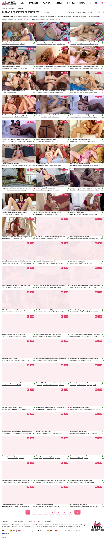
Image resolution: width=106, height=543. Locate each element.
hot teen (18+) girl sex (13, 506)
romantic (45, 458)
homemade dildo (16, 385)
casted (38, 190)
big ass (72, 68)
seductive (49, 409)
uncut (90, 360)
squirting (38, 68)
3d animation (9, 287)
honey (42, 141)
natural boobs (88, 44)
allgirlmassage (40, 506)
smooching (92, 238)
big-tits (87, 433)
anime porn (12, 311)
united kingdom (61, 44)
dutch (60, 482)
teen (8, 190)
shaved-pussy (6, 68)
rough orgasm (10, 141)
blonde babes (45, 482)
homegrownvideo (21, 165)
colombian (44, 44)
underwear (56, 214)
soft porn (83, 287)
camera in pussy (91, 482)
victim (76, 263)
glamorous (73, 44)
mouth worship (6, 263)
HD (103, 12)
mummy (72, 482)
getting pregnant (21, 336)
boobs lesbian (19, 117)
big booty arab (88, 506)
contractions (5, 44)
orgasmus (73, 433)
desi (50, 360)
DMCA (30, 521)
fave (53, 141)
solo (75, 92)
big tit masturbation (92, 311)
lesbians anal (92, 287)
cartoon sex (5, 311)
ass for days (78, 68)
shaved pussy (11, 482)
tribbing (51, 506)
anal (61, 92)
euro (37, 311)
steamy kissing (6, 433)
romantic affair (27, 433)
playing (4, 92)
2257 (38, 521)
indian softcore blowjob (9, 19)
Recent (78, 12)
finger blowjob (50, 190)
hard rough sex (91, 409)
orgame (51, 165)
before (4, 117)
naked (54, 409)
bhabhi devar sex (50, 263)
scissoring (78, 214)
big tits (82, 238)
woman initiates (27, 263)
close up (85, 360)
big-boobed (43, 287)
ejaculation (44, 117)
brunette (28, 165)
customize (89, 263)
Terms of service (18, 521)
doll (91, 68)
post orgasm (15, 214)
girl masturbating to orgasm (53, 336)
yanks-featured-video (91, 92)
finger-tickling (85, 214)
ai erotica (18, 311)
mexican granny (51, 44)
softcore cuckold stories (21, 16)
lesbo (71, 92)
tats (55, 506)
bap (97, 238)
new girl (10, 409)
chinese (28, 409)
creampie (41, 238)
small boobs (95, 68)
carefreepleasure (57, 433)
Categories (11, 8)
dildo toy (29, 141)
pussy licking (80, 44)
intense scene (45, 68)
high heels (80, 141)
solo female (87, 141)
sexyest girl (97, 165)
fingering (38, 482)
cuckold (78, 336)
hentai (4, 287)
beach (49, 117)
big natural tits (78, 311)
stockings (73, 336)
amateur (8, 165)
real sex (46, 238)
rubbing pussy (25, 482)
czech (94, 385)
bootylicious (87, 190)
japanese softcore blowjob (40, 19)
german (57, 190)
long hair (4, 360)
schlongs (95, 506)
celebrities (80, 360)
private (38, 433)
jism (26, 68)
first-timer (43, 433)
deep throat (56, 311)
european (55, 385)
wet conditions (54, 68)
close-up (55, 238)
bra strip (84, 311)
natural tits (15, 458)
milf (37, 238)
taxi (53, 117)
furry (76, 141)
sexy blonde (19, 263)
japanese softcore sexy (80, 16)
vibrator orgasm (92, 117)
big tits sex (49, 311)
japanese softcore (55, 19)
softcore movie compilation (48, 16)
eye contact (49, 433)
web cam (4, 409)
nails (44, 190)
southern (13, 165)
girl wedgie (23, 409)
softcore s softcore (94, 16)
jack (87, 287)
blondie (51, 482)
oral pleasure (80, 190)
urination (56, 117)
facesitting (73, 190)
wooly (43, 263)
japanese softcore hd (24, 19)
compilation (86, 165)
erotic (21, 44)
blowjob (72, 458)
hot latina (21, 458)
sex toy (84, 482)
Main (3, 8)
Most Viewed (87, 12)
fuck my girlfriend (7, 336)
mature (51, 238)
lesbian (97, 190)
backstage (23, 190)
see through (48, 141)
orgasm (52, 92)
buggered (57, 458)
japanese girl (15, 409)
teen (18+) (89, 385)
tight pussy (78, 117)
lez (23, 68)
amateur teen (46, 92)
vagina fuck (53, 287)
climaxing (23, 141)
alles (41, 190)
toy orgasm (85, 117)
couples (62, 311)
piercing (93, 141)
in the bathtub (11, 360)
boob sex (25, 117)
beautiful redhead (81, 385)
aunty (56, 263)
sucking (58, 287)
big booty (94, 336)
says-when (16, 44)
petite (3, 165)
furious (84, 263)
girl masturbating (75, 238)
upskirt (82, 506)
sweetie (61, 263)
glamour (38, 44)
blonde (95, 214)
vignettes (17, 190)
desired (72, 263)
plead (80, 263)
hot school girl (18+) (46, 214)
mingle (56, 141)
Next (77, 512)
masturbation (13, 68)
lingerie (92, 165)
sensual (20, 68)
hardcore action (18, 287)
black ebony (78, 482)
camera (4, 141)
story (47, 287)
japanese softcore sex (64, 16)
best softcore (34, 16)
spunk (11, 44)
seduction (83, 336)
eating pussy (42, 311)
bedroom (43, 409)
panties (23, 360)
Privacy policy (49, 521)
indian (42, 360)
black (78, 92)
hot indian (39, 263)
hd (23, 44)
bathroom (61, 385)
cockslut (77, 458)
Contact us (5, 521)
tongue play (95, 44)
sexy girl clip (78, 165)
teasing (72, 141)
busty (92, 190)
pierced (13, 238)
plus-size (82, 92)
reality (91, 214)
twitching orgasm (7, 214)
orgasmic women (11, 92)
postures (14, 336)
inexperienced (93, 433)
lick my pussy (85, 68)
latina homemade (7, 385)
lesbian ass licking (75, 287)
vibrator (46, 165)
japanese (57, 92)
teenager (17, 360)
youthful (13, 263)
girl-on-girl (12, 117)
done (7, 117)
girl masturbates (40, 336)
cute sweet (73, 385)
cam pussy (18, 141)
